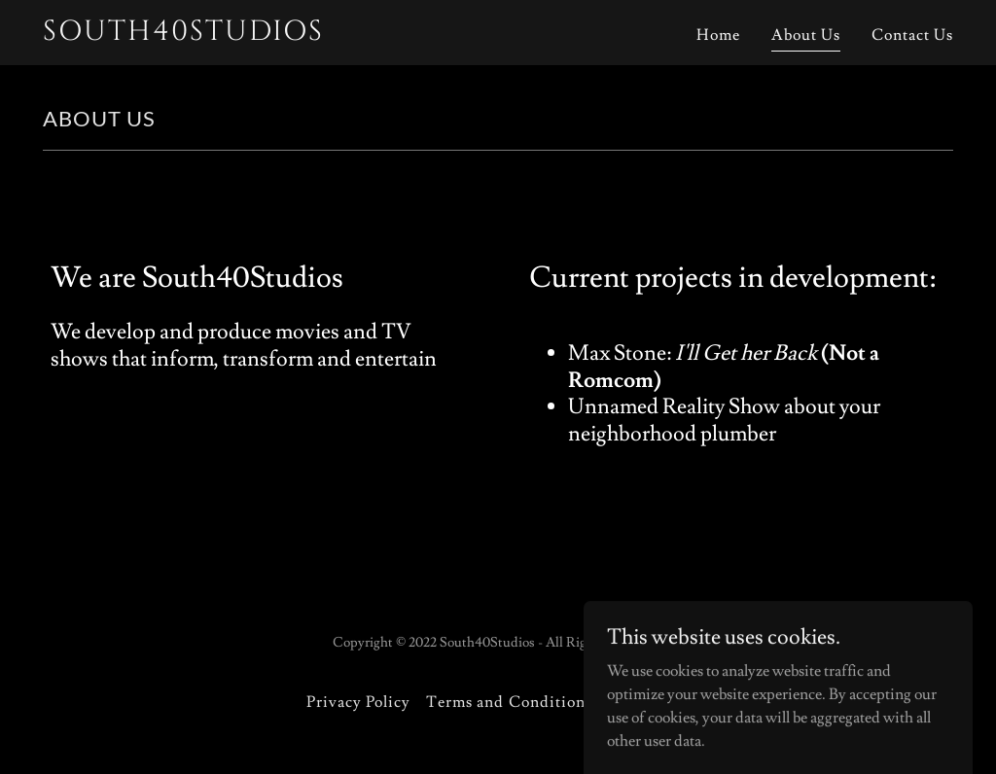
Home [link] (718, 35)
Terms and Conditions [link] (508, 702)
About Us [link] (805, 35)
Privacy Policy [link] (358, 702)
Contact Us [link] (912, 35)
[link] (202, 35)
